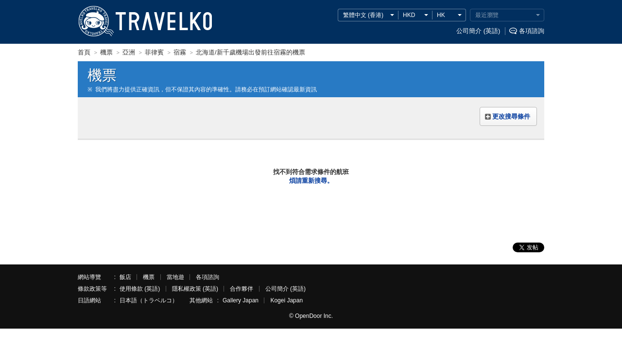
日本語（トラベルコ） (149, 300)
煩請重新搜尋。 (311, 180)
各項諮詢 (531, 31)
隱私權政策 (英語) (195, 288)
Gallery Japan (241, 300)
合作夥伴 (241, 288)
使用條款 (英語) (140, 288)
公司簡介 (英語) (478, 31)
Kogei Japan (286, 300)
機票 (149, 277)
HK (441, 15)
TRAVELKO (96, 21)
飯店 (125, 277)
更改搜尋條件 (511, 116)
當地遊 (175, 277)
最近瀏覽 (487, 15)
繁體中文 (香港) (363, 15)
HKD (409, 15)
